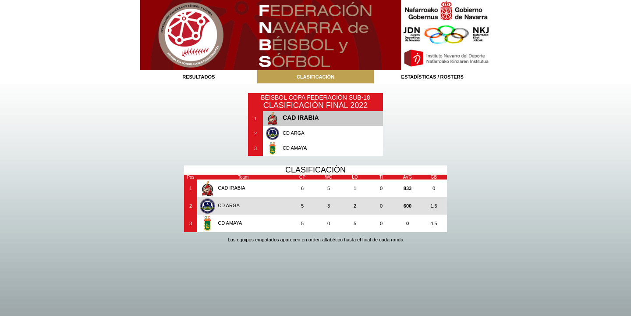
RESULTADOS (198, 76)
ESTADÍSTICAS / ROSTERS (432, 76)
